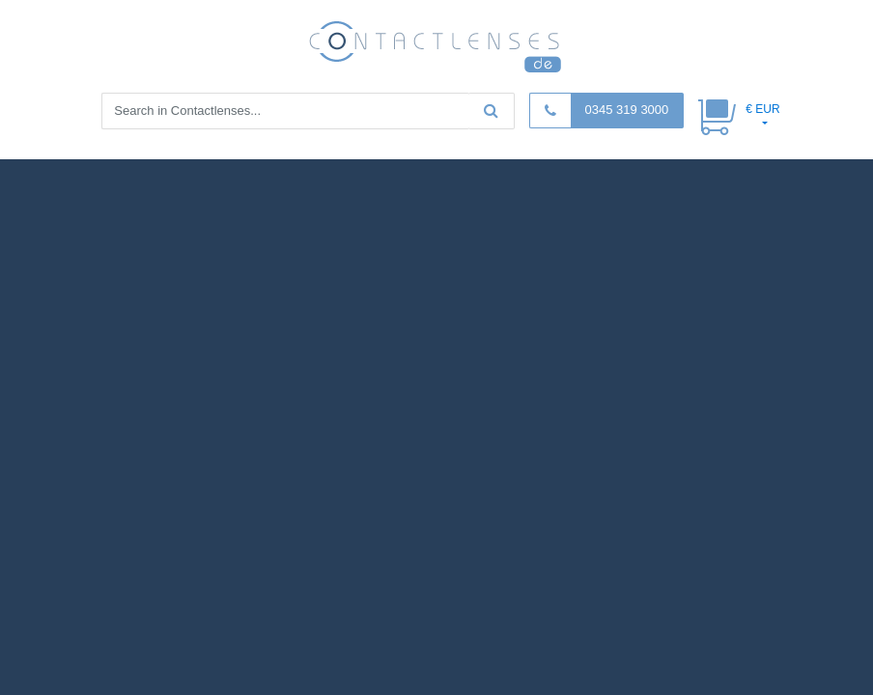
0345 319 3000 (627, 109)
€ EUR (762, 109)
